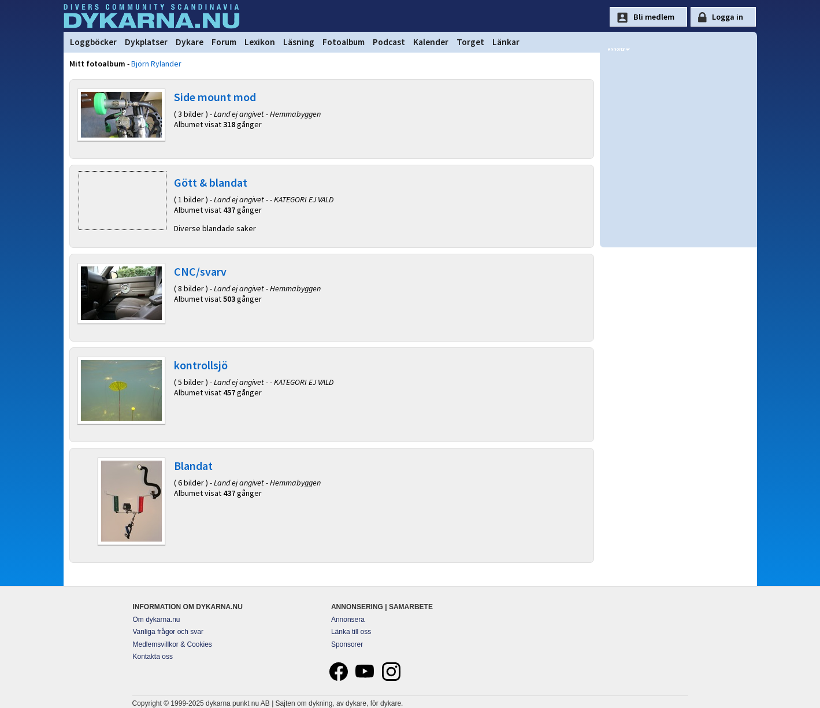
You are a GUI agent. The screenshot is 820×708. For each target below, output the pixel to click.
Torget (470, 41)
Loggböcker (93, 41)
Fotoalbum (343, 41)
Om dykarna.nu (156, 620)
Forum (224, 41)
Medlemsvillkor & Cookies (172, 644)
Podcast (389, 41)
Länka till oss (351, 632)
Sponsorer (347, 644)
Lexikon (259, 41)
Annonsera (348, 620)
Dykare (189, 41)
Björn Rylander (156, 63)
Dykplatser (146, 41)
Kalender (430, 41)
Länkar (506, 41)
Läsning (298, 41)
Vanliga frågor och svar (168, 632)
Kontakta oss (153, 657)
